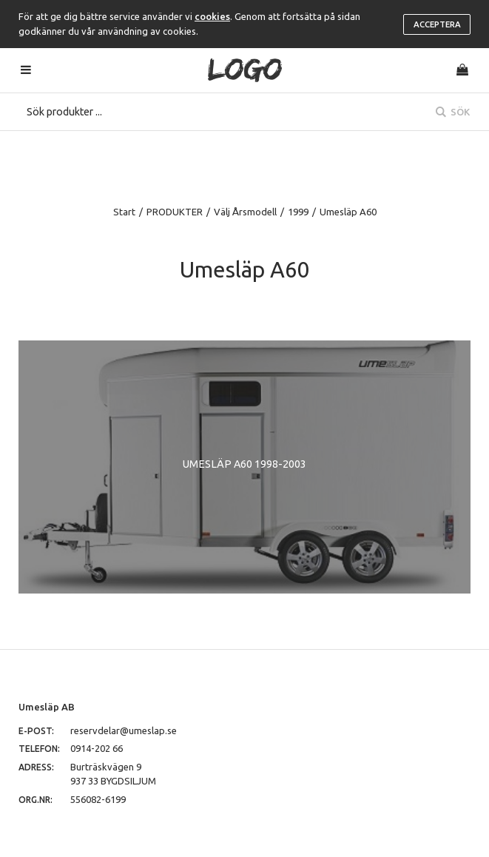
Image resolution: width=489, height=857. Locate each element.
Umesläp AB (46, 707)
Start (124, 211)
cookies (212, 16)
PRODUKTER (174, 211)
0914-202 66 (96, 748)
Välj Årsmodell (245, 211)
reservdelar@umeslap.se (123, 730)
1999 (298, 211)
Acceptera (437, 24)
